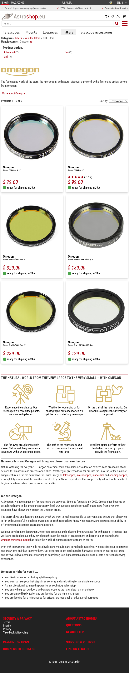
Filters (68, 32)
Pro (68, 52)
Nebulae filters (32, 38)
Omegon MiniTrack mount (15, 540)
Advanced (11, 52)
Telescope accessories (95, 32)
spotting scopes (118, 475)
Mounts (31, 32)
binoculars (98, 475)
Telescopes (11, 32)
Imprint (7, 625)
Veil (8, 57)
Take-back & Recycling (15, 632)
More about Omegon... (14, 93)
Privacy (7, 629)
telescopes (69, 475)
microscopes (84, 475)
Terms (6, 622)
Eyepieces (50, 32)
